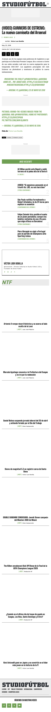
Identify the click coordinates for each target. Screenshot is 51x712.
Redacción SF (28, 571)
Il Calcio (20, 174)
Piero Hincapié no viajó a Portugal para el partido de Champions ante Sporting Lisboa (32, 233)
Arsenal (9, 137)
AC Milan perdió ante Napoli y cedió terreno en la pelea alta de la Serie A (32, 170)
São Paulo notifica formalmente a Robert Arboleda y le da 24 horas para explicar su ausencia (33, 202)
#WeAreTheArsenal (15, 85)
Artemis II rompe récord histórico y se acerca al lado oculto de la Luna (25, 325)
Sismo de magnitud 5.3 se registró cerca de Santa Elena (25, 470)
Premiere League (8, 37)
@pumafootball (31, 79)
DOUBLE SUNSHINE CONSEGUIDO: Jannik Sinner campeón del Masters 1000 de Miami (25, 518)
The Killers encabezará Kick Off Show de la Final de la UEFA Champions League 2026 (25, 567)
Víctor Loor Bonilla (17, 41)
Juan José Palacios (28, 329)
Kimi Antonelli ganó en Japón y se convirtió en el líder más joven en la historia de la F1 (25, 663)
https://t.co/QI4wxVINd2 (34, 85)
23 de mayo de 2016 (37, 90)
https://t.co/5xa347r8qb (37, 82)
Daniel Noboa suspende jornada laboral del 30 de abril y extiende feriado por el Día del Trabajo (25, 421)
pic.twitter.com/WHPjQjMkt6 (15, 120)
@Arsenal (42, 79)
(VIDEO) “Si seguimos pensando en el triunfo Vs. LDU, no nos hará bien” (33, 186)
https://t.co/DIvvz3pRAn (12, 117)
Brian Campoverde (28, 426)
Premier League (17, 137)
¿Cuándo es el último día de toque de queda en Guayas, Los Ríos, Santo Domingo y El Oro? (25, 615)
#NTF (19, 329)
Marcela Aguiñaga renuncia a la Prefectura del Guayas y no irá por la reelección (25, 373)
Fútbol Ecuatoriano (24, 190)
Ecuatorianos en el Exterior (26, 207)
